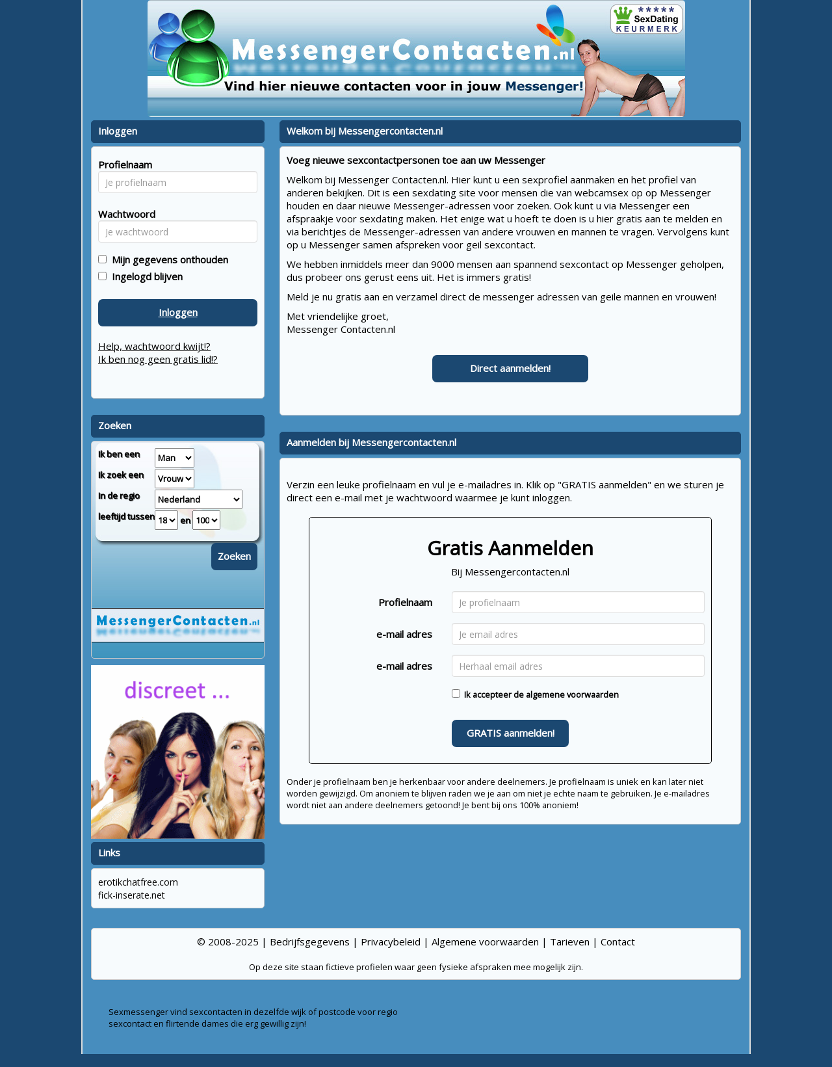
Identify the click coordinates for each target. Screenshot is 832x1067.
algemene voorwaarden (572, 694)
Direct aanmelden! (510, 368)
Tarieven (570, 941)
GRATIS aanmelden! (510, 732)
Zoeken (234, 555)
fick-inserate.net (131, 895)
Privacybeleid (391, 941)
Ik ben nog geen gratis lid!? (158, 358)
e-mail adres (404, 633)
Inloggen (178, 312)
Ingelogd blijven (145, 276)
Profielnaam (405, 602)
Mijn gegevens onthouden (167, 259)
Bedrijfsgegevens (310, 941)
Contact (618, 941)
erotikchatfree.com (138, 882)
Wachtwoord (123, 213)
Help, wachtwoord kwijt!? (154, 345)
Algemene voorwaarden (485, 941)
